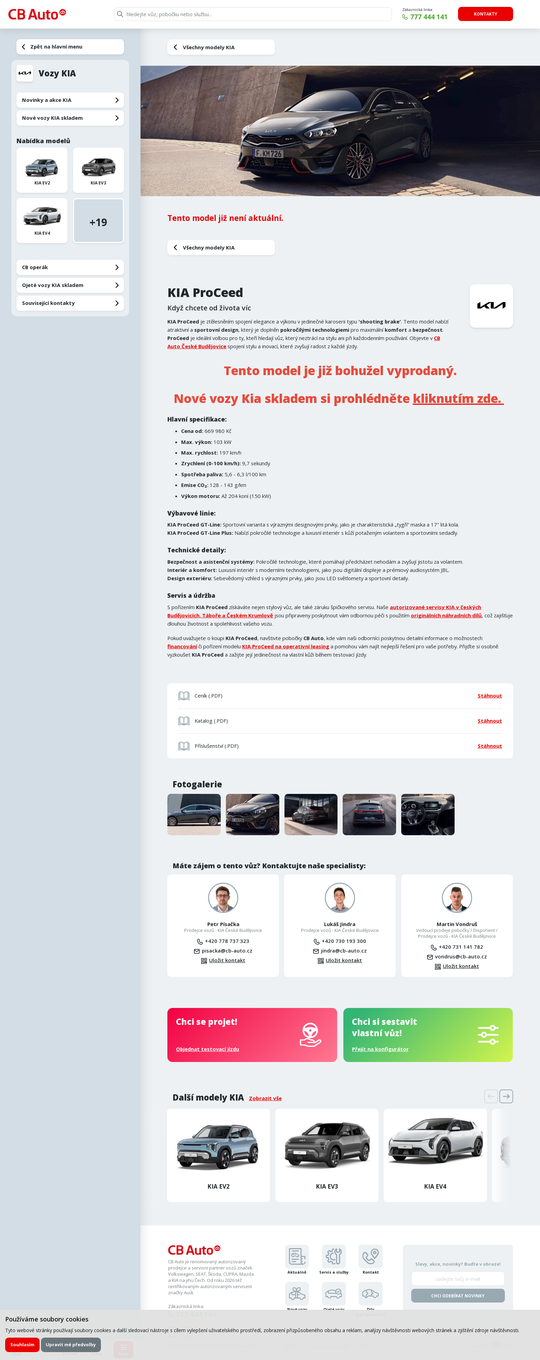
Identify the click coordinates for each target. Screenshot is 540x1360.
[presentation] (491, 1096)
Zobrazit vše (265, 1098)
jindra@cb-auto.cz (344, 950)
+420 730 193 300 (344, 940)
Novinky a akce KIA (46, 99)
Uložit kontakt (227, 960)
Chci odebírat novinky (458, 1296)
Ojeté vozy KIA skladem (52, 284)
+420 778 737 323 (227, 940)
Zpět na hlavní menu (56, 46)
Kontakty (485, 14)
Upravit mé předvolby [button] (71, 1344)
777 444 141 (429, 16)
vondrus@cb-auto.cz (461, 956)
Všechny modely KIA (209, 47)
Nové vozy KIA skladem (52, 117)
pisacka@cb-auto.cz (227, 950)
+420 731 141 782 (461, 946)
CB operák (35, 267)
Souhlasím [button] (22, 1344)
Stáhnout (490, 695)
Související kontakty (48, 302)
